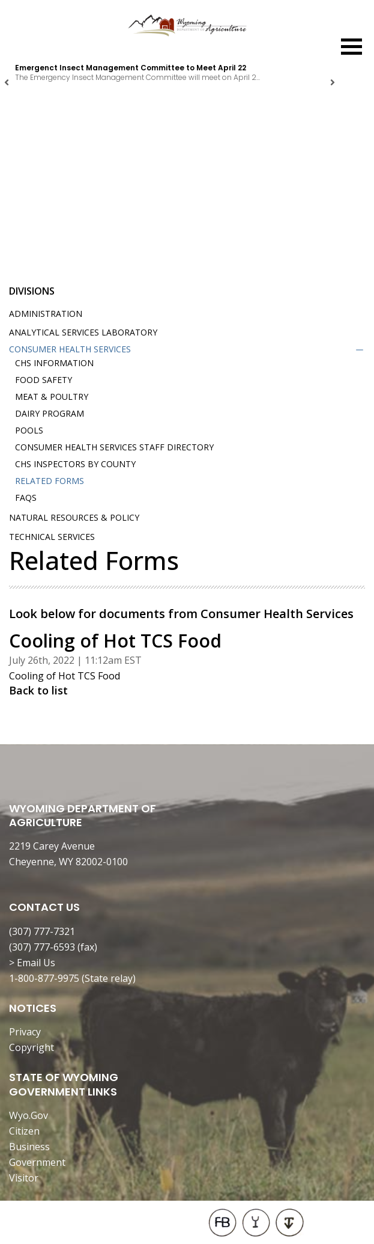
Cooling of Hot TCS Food (64, 675)
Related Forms (49, 480)
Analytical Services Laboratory (83, 332)
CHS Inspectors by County (75, 464)
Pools (29, 430)
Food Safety (43, 379)
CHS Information (54, 363)
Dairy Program (49, 413)
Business (29, 1146)
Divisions (32, 291)
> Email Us (32, 962)
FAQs (26, 497)
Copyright (31, 1047)
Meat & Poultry (51, 396)
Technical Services (52, 536)
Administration (45, 313)
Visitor (23, 1177)
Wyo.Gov (28, 1115)
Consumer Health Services (70, 349)
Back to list (38, 690)
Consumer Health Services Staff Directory (114, 447)
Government (37, 1162)
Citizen (24, 1131)
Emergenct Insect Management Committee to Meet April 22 (130, 68)
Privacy (25, 1031)
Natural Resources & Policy (74, 517)
